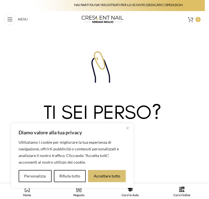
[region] (72, 155)
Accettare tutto (107, 176)
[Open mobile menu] (16, 19)
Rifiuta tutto (69, 176)
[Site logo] (102, 19)
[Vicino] (127, 128)
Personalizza (35, 176)
